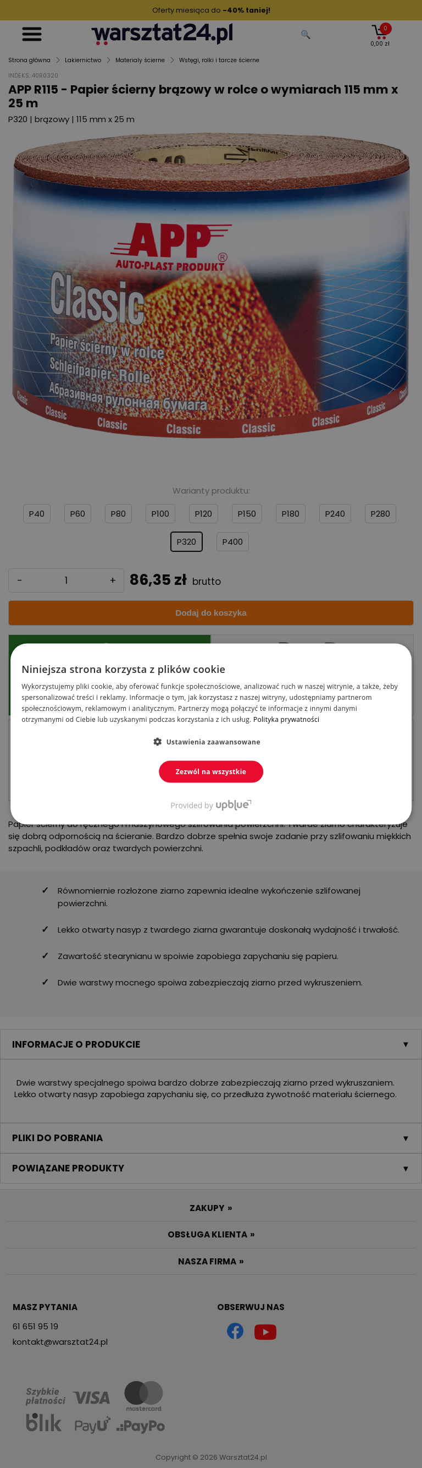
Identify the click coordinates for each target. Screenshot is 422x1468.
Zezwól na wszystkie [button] (211, 771)
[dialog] (211, 734)
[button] (211, 741)
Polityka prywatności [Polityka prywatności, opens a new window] (286, 719)
